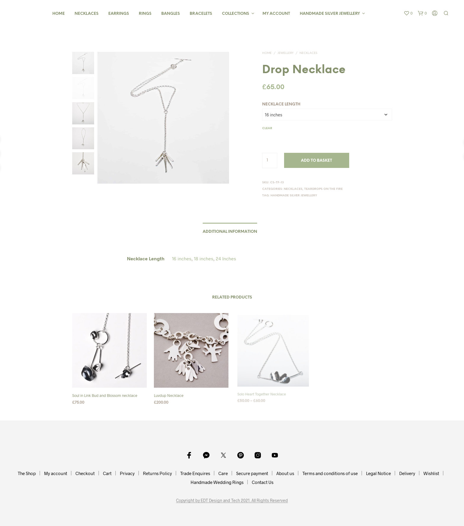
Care (223, 473)
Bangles (170, 14)
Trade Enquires (195, 473)
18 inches (203, 258)
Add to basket (316, 161)
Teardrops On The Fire (323, 189)
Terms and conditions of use (330, 473)
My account (55, 473)
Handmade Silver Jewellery (330, 14)
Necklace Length (281, 104)
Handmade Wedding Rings (217, 482)
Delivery (407, 473)
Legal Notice (378, 473)
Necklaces (87, 14)
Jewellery (286, 53)
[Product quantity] (269, 160)
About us (285, 473)
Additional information (230, 232)
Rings (145, 14)
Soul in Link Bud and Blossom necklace (104, 395)
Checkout (85, 473)
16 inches (181, 258)
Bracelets (201, 14)
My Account (276, 14)
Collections (235, 14)
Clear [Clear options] (267, 128)
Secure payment (252, 473)
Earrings (118, 14)
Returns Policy (157, 473)
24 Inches (226, 258)
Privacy (127, 473)
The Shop (27, 473)
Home (58, 14)
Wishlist (431, 473)
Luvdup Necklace (170, 393)
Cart (107, 473)
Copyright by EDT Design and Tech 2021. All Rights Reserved (232, 500)
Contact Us (262, 482)
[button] (408, 13)
